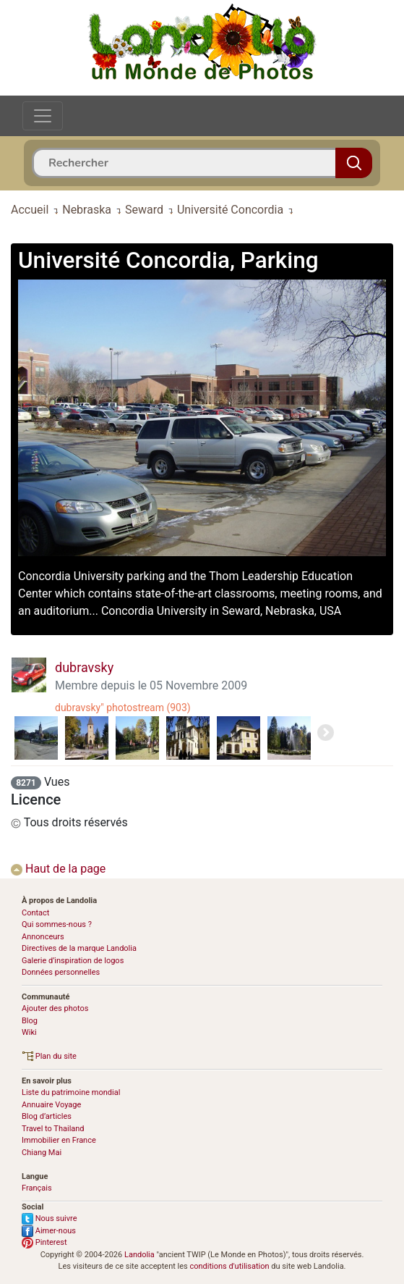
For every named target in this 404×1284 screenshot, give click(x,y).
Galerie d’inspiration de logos (73, 960)
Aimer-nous (49, 1230)
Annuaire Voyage (51, 1104)
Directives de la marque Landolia (79, 948)
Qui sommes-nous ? (57, 924)
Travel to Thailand (53, 1128)
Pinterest (44, 1242)
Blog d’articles (47, 1116)
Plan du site (49, 1056)
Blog (30, 1020)
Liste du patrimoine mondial (71, 1092)
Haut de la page (58, 869)
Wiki (29, 1032)
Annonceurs (43, 936)
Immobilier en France (59, 1140)
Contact (35, 913)
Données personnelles (61, 972)
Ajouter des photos (55, 1008)
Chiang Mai (41, 1152)
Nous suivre (49, 1218)
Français (37, 1188)
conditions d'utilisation (229, 1266)
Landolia (139, 1254)
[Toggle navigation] (42, 115)
